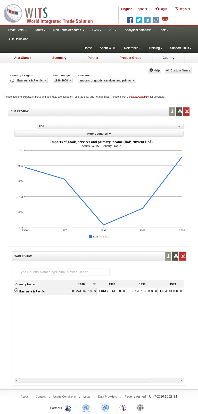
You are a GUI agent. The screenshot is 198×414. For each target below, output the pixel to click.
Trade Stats (17, 30)
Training (155, 48)
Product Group (131, 58)
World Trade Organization (123, 407)
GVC (97, 30)
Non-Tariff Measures (69, 30)
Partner (93, 58)
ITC (69, 407)
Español (141, 9)
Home (88, 48)
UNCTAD (87, 407)
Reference (132, 48)
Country (168, 58)
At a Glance (22, 58)
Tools (164, 30)
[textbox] (64, 272)
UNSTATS (105, 407)
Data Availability (140, 96)
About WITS (108, 48)
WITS (51, 13)
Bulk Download (18, 39)
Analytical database (138, 30)
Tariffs (40, 30)
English (126, 9)
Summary (59, 58)
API (113, 30)
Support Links (181, 48)
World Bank (141, 407)
